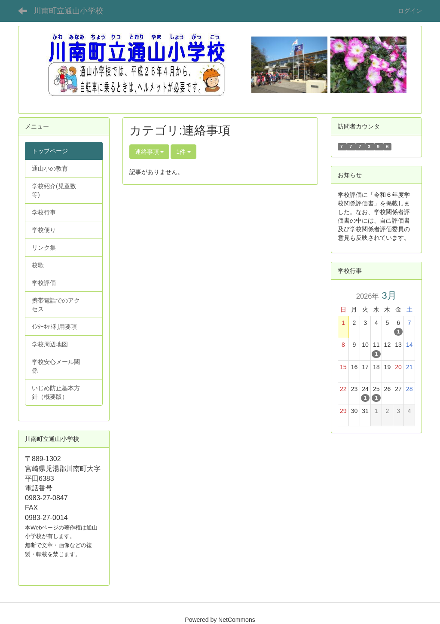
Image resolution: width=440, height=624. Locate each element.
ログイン (410, 10)
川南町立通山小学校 (68, 10)
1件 (183, 151)
